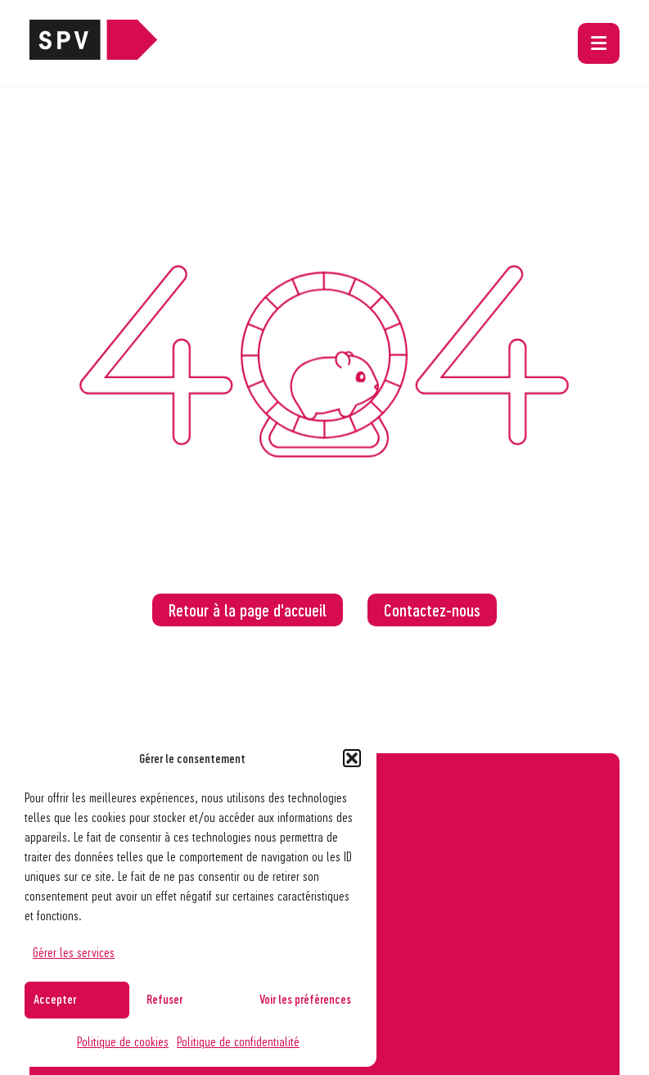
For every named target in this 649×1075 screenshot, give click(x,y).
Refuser (164, 998)
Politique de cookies (123, 1041)
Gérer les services (74, 952)
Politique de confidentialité (238, 1041)
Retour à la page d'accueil (248, 610)
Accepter (55, 998)
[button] (352, 758)
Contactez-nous (432, 610)
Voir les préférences (305, 998)
